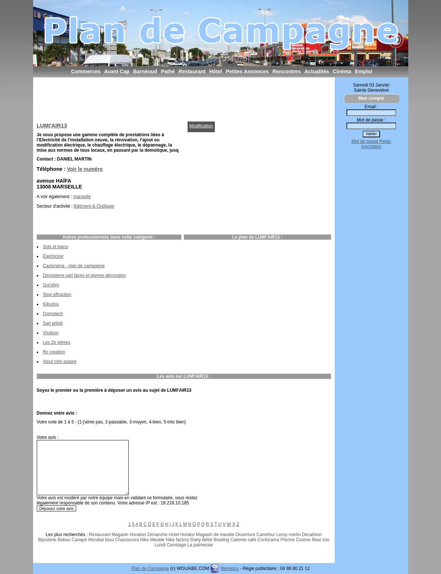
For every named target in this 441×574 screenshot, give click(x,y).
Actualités (317, 71)
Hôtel (215, 71)
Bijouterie (47, 539)
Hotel (173, 534)
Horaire (187, 534)
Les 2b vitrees (57, 342)
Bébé (207, 539)
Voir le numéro (85, 169)
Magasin (120, 534)
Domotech (53, 313)
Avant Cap (116, 71)
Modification (201, 125)
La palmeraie (200, 544)
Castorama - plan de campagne (74, 265)
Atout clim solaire (60, 361)
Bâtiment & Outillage (94, 206)
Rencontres (287, 71)
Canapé (79, 539)
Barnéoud (145, 71)
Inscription (371, 146)
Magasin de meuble (215, 534)
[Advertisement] (171, 97)
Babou (64, 539)
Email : (371, 106)
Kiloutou (51, 304)
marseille (82, 196)
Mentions (230, 568)
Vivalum (50, 332)
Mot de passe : (371, 120)
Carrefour (265, 534)
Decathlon (312, 534)
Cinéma (342, 71)
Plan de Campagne (150, 568)
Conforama (268, 539)
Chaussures (127, 539)
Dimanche (157, 534)
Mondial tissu (101, 539)
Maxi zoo (321, 539)
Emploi (363, 71)
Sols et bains (55, 246)
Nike (144, 539)
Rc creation (54, 352)
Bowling (221, 539)
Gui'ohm (51, 285)
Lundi (159, 544)
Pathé (168, 71)
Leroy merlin (288, 534)
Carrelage (176, 544)
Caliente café (243, 539)
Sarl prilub (53, 323)
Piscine (287, 539)
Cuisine (303, 539)
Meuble (157, 539)
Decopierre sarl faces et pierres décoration (84, 275)
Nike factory (177, 539)
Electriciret (53, 256)
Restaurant (192, 71)
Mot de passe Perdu (371, 141)
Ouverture (245, 534)
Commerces (85, 71)
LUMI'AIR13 (52, 125)
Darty (196, 539)
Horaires (137, 534)
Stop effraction (57, 294)
